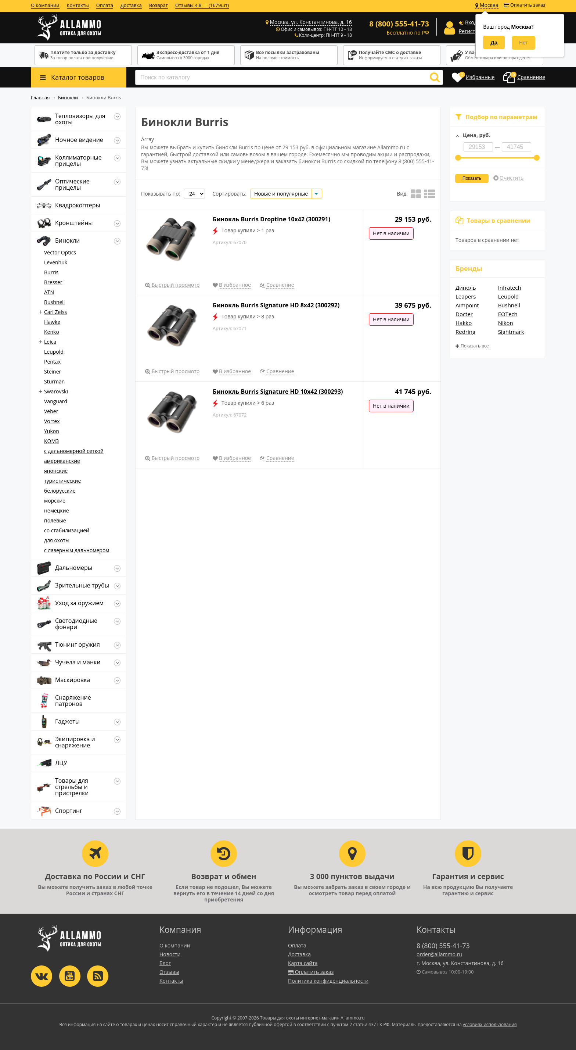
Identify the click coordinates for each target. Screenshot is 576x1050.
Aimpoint (467, 305)
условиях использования (490, 1024)
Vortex (52, 421)
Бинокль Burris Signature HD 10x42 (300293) (278, 392)
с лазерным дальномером (76, 550)
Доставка (131, 5)
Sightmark (511, 331)
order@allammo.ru (439, 954)
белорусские (60, 490)
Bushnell (509, 305)
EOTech (508, 314)
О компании (45, 5)
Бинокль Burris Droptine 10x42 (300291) (271, 219)
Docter (464, 314)
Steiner (52, 371)
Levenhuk (55, 262)
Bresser (53, 282)
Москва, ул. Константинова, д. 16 (311, 21)
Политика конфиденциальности (328, 980)
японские (56, 470)
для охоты (56, 540)
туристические (62, 480)
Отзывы (169, 971)
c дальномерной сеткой (74, 450)
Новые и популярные (281, 193)
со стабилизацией (66, 530)
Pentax (52, 361)
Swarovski (56, 391)
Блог (165, 963)
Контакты (78, 5)
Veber (51, 411)
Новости (169, 954)
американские (62, 460)
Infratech (509, 287)
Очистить (511, 178)
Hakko (464, 322)
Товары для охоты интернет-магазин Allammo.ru (312, 1018)
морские (54, 500)
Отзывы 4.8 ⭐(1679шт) (202, 5)
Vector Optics (60, 252)
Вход (471, 22)
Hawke (52, 321)
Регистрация (474, 31)
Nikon (505, 322)
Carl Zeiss (55, 311)
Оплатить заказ (524, 5)
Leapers (466, 296)
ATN (49, 292)
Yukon (51, 431)
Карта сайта (303, 963)
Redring (465, 331)
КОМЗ (51, 441)
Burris (51, 272)
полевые (55, 520)
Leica (50, 341)
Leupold (508, 296)
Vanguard (55, 401)
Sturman (54, 381)
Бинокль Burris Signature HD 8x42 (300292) (276, 305)
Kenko (51, 331)
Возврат (158, 5)
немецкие (56, 510)
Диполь (466, 287)
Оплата (104, 5)
